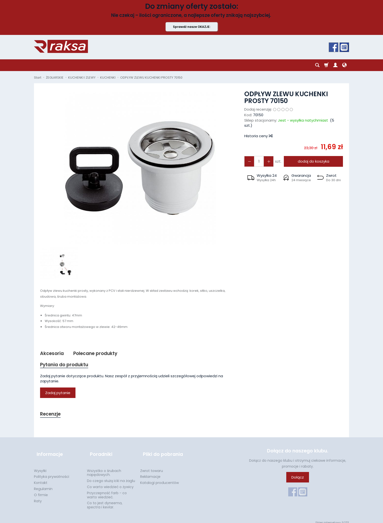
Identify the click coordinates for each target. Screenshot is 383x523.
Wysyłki (40, 465)
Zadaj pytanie (57, 394)
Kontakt (40, 478)
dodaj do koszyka (312, 161)
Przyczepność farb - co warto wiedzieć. (107, 490)
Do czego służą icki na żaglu (111, 476)
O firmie (41, 490)
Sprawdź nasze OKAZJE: (191, 27)
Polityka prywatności (51, 472)
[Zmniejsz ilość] (266, 161)
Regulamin (43, 484)
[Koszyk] (326, 65)
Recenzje (51, 415)
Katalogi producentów (159, 478)
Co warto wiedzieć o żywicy (110, 482)
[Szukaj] (317, 65)
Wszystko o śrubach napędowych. (104, 467)
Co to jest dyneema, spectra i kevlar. (104, 500)
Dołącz (297, 479)
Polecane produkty (99, 353)
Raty (38, 496)
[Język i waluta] (344, 65)
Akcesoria (53, 353)
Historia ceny (258, 135)
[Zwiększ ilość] (248, 161)
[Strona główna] (61, 46)
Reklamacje (150, 472)
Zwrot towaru (151, 465)
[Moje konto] (335, 65)
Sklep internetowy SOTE (332, 518)
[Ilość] (257, 161)
